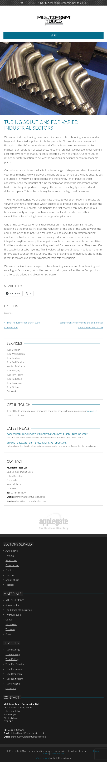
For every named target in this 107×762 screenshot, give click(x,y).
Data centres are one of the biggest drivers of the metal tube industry (47, 434)
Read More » (77, 437)
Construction (12, 565)
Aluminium (11, 624)
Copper (9, 619)
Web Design (42, 757)
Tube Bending (13, 349)
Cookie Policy (57, 753)
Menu (53, 35)
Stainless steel (13, 604)
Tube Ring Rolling (15, 374)
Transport (10, 574)
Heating (10, 555)
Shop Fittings (12, 579)
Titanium (10, 629)
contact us (92, 411)
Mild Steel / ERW (14, 600)
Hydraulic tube (13, 614)
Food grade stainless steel (19, 609)
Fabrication (11, 560)
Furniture (10, 570)
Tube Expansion (14, 383)
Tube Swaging (13, 370)
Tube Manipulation (16, 353)
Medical (10, 584)
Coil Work (11, 391)
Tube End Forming (15, 362)
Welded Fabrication (16, 366)
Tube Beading (13, 358)
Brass (8, 634)
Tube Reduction (14, 378)
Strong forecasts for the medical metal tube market (37, 442)
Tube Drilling (13, 387)
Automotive (12, 550)
